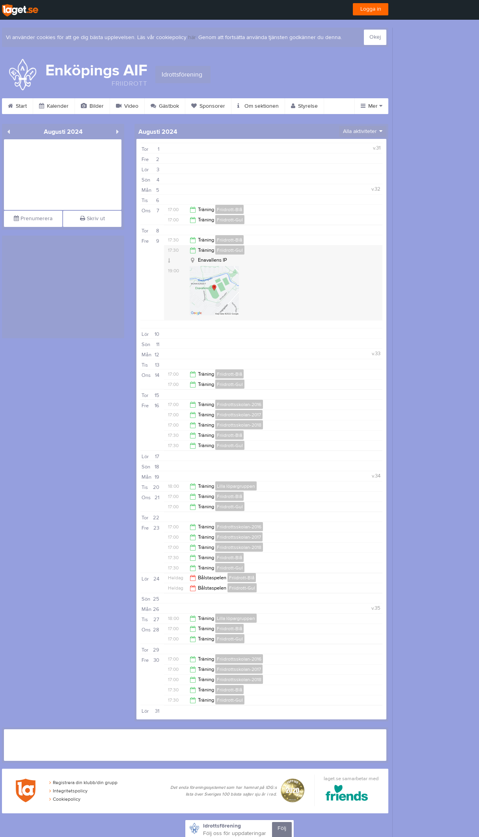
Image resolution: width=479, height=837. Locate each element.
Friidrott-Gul (230, 220)
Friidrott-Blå (229, 209)
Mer (371, 106)
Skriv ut (92, 218)
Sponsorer (208, 106)
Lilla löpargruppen (236, 486)
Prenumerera (33, 218)
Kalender (54, 106)
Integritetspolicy (68, 791)
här (192, 37)
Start (17, 106)
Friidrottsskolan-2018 (239, 425)
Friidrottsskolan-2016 (239, 404)
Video (127, 106)
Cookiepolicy (64, 799)
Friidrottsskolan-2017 (239, 415)
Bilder (92, 106)
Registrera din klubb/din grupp (83, 782)
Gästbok (165, 106)
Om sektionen (258, 106)
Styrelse (304, 106)
